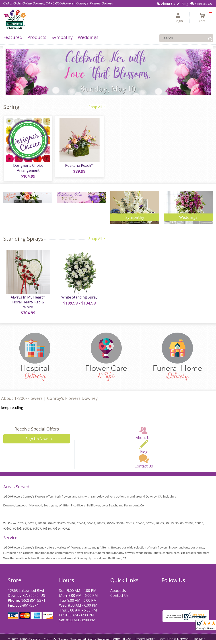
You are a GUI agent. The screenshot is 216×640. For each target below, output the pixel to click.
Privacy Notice (145, 635)
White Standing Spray (79, 298)
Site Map (199, 635)
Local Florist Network (173, 635)
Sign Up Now (36, 435)
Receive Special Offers (36, 426)
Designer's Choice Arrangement (28, 168)
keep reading (12, 404)
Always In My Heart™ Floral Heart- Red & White (28, 301)
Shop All (97, 106)
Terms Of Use (121, 635)
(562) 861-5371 (33, 596)
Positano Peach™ (79, 166)
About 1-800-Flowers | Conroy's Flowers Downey (49, 395)
